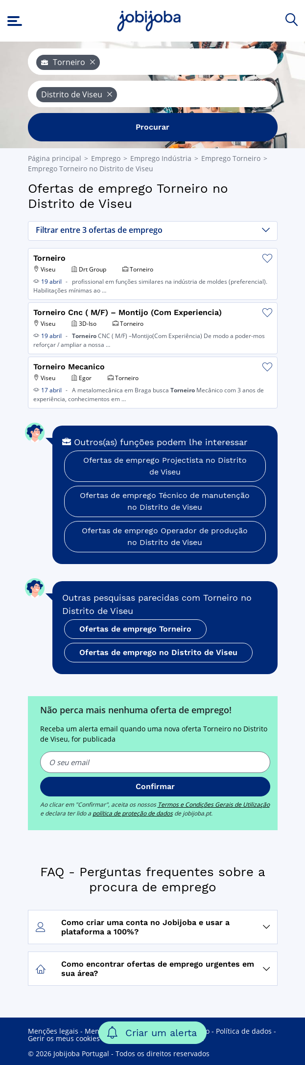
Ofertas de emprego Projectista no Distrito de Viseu (165, 465)
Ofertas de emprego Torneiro (135, 629)
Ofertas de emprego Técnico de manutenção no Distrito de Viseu (165, 501)
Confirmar (155, 786)
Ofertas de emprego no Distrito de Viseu (158, 652)
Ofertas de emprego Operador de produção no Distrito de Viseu (165, 536)
